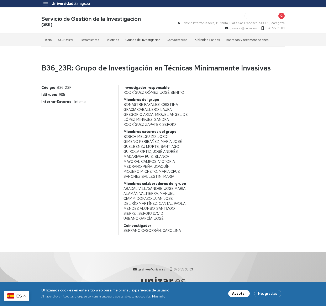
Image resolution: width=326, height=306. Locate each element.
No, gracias (267, 295)
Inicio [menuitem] (48, 40)
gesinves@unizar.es (243, 28)
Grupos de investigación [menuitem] (142, 40)
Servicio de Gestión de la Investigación (91, 18)
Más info (158, 298)
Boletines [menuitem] (112, 40)
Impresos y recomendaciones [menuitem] (247, 40)
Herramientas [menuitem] (89, 40)
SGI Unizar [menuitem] (65, 40)
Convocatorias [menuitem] (177, 40)
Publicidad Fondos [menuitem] (207, 40)
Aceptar (239, 295)
